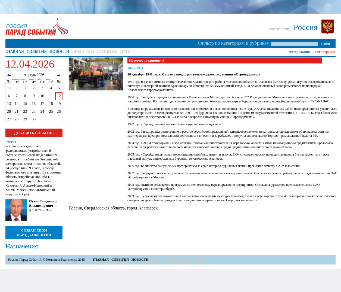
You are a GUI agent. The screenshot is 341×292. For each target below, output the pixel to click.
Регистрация (325, 52)
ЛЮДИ (78, 52)
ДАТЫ (126, 52)
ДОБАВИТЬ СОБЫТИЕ (34, 133)
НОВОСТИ (59, 52)
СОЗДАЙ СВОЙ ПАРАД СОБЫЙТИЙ (34, 232)
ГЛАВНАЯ (14, 52)
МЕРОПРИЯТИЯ (102, 52)
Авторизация (299, 52)
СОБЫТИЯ (37, 52)
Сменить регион (280, 29)
